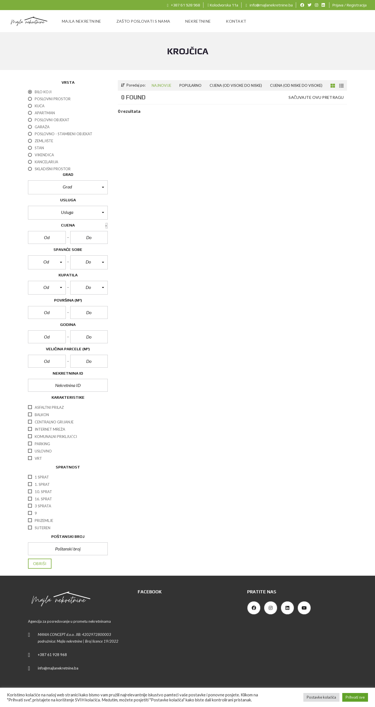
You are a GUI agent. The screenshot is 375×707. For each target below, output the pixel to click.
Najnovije (161, 85)
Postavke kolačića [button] (321, 697)
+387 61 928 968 (183, 5)
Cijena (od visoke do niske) (236, 85)
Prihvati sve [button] (355, 697)
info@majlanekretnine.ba (269, 5)
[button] (68, 187)
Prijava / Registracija (349, 5)
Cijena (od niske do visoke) (296, 85)
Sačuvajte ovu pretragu (316, 97)
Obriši (39, 563)
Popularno (190, 85)
